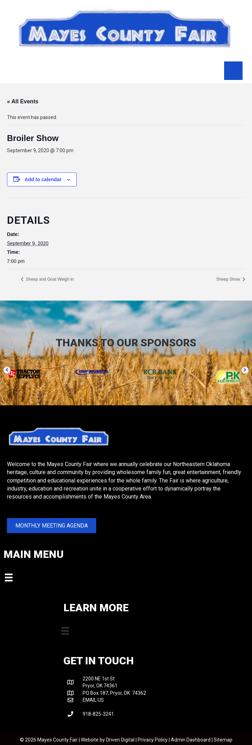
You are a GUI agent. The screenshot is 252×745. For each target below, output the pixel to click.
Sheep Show (228, 279)
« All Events (22, 101)
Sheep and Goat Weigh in (49, 279)
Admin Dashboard (191, 740)
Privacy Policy (153, 740)
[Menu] (233, 70)
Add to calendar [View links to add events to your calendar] (43, 179)
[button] (6, 370)
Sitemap (223, 740)
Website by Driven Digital (108, 740)
